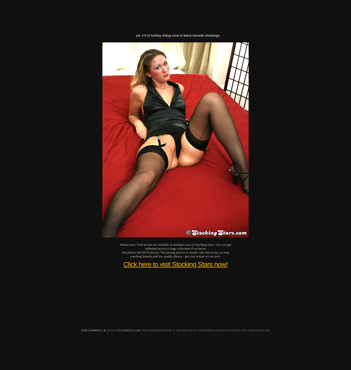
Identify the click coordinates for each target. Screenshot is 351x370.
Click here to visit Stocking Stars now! (175, 264)
